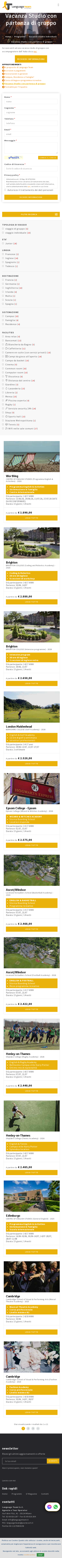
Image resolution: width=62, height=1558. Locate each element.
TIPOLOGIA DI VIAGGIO (14, 224)
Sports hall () (15, 416)
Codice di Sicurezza (15, 164)
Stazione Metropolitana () (20, 420)
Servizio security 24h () (20, 408)
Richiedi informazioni (31, 59)
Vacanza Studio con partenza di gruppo (31, 42)
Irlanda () (11, 291)
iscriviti (53, 1461)
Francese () (12, 254)
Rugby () (10, 404)
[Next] (38, 1428)
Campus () (12, 316)
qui (35, 51)
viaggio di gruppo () (16, 228)
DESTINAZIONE (10, 276)
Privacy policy (12, 175)
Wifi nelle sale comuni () (21, 428)
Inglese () (11, 258)
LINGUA (6, 250)
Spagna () (11, 303)
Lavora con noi (9, 1480)
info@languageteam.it (18, 1519)
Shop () (9, 412)
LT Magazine (31, 1494)
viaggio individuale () (18, 232)
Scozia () (10, 299)
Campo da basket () (17, 360)
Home (8, 37)
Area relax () (12, 336)
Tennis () (12, 424)
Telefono (9, 118)
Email (7, 129)
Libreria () (11, 392)
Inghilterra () (13, 287)
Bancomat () (13, 340)
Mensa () (11, 396)
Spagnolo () (12, 262)
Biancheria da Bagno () (20, 344)
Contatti (45, 1494)
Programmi (20, 37)
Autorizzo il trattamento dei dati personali (30, 190)
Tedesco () (11, 266)
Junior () (11, 243)
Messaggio (10, 140)
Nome (8, 97)
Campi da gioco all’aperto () (23, 356)
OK (40, 1555)
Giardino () (11, 384)
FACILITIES (8, 332)
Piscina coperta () (17, 400)
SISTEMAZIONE (10, 312)
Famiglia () (11, 320)
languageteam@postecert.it (20, 1523)
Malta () (10, 295)
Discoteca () (14, 376)
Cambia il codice (48, 158)
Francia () (11, 279)
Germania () (12, 283)
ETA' (4, 239)
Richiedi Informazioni (31, 197)
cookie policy (29, 1555)
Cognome (9, 108)
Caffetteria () (15, 348)
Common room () (16, 368)
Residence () (12, 324)
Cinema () (11, 364)
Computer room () (16, 372)
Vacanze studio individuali (43, 37)
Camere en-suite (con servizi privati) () (28, 352)
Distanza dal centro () (20, 380)
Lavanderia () (15, 388)
